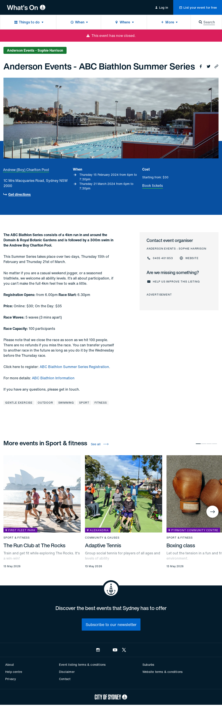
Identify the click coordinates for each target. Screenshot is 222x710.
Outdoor (45, 402)
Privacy (10, 679)
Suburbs (148, 664)
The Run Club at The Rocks (34, 545)
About (9, 664)
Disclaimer (67, 671)
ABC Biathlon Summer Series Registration (74, 366)
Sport (84, 402)
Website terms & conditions (162, 671)
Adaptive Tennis (103, 545)
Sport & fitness (16, 537)
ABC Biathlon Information (53, 378)
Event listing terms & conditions (82, 664)
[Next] (212, 512)
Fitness (101, 402)
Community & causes (102, 537)
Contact (64, 679)
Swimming (66, 402)
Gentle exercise (19, 402)
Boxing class (180, 545)
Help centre (13, 671)
